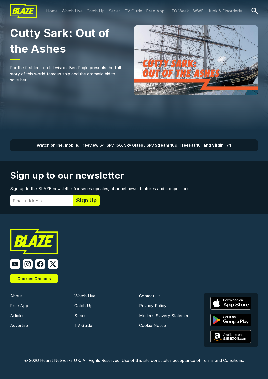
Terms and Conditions (222, 360)
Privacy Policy (152, 305)
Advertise (19, 325)
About (16, 295)
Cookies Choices (34, 278)
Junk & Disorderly (225, 10)
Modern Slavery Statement (165, 315)
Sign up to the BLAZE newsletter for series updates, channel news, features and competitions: (100, 188)
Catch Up (96, 10)
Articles (17, 315)
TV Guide (133, 10)
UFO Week (178, 10)
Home (52, 10)
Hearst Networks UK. (60, 360)
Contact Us (150, 295)
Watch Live (72, 10)
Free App (155, 10)
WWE (198, 10)
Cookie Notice (152, 325)
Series (115, 10)
